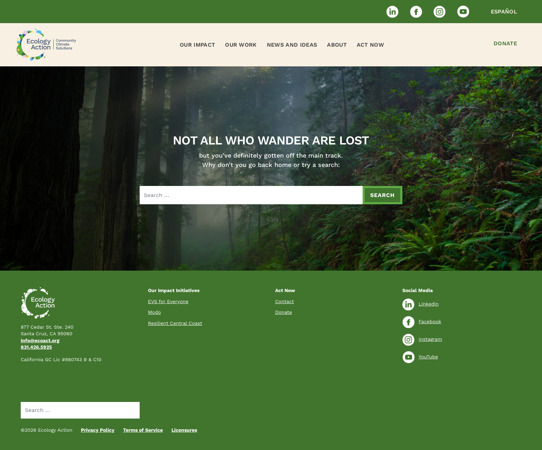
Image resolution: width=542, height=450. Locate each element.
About (337, 44)
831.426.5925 (36, 347)
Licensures (184, 430)
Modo (154, 312)
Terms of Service (143, 430)
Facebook (421, 321)
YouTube (420, 356)
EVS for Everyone (168, 301)
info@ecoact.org (40, 340)
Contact (284, 301)
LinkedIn (420, 304)
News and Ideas (292, 44)
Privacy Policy (97, 430)
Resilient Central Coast (175, 323)
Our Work (241, 44)
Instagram (422, 339)
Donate (505, 43)
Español (504, 11)
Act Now (370, 44)
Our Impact (197, 44)
